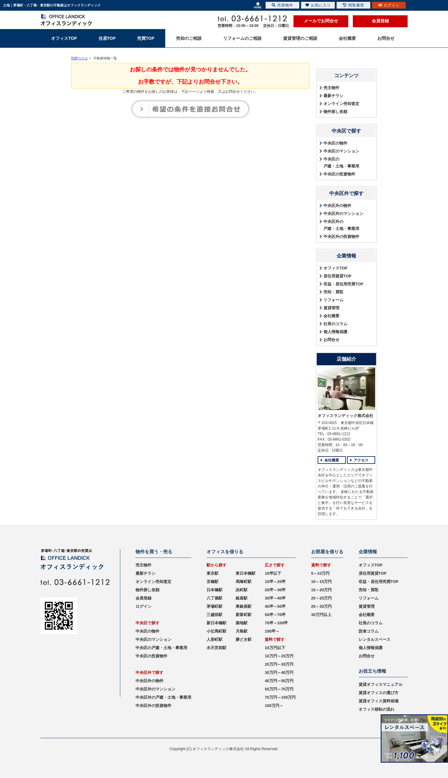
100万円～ (274, 705)
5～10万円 (320, 573)
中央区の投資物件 (339, 174)
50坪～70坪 (275, 614)
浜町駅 (242, 590)
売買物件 (282, 5)
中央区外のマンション (343, 213)
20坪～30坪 (275, 590)
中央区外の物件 (337, 205)
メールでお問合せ (321, 20)
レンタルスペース (374, 639)
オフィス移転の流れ (376, 709)
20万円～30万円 (279, 664)
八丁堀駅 (214, 598)
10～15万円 (321, 581)
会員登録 (380, 20)
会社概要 (331, 316)
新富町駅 (244, 614)
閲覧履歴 (353, 5)
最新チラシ (333, 95)
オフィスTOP (335, 268)
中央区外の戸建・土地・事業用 (341, 225)
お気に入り (318, 5)
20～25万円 (321, 598)
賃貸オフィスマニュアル (380, 684)
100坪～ (272, 631)
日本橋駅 (214, 590)
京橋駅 (212, 581)
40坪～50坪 (275, 606)
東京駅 (212, 573)
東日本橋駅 (246, 573)
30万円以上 (321, 614)
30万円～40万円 (279, 672)
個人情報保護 (335, 331)
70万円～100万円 (280, 697)
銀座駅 (242, 598)
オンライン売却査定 (341, 103)
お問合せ (331, 339)
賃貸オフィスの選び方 (378, 692)
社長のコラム (335, 323)
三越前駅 (214, 614)
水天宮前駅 (216, 647)
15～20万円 (321, 590)
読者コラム (369, 631)
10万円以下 (275, 647)
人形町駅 (214, 639)
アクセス (361, 460)
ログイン (143, 606)
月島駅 (242, 631)
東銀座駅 (244, 606)
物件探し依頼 (335, 111)
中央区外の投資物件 (341, 236)
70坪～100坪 (276, 623)
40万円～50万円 (279, 680)
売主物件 (331, 87)
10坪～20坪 (275, 581)
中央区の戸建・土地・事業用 (341, 162)
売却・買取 (333, 292)
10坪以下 (273, 573)
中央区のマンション (341, 151)
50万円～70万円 (279, 689)
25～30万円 (321, 606)
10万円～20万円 (279, 656)
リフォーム (333, 300)
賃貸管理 (331, 308)
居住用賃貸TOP (337, 276)
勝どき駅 (244, 639)
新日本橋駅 (216, 623)
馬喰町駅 (244, 581)
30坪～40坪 (275, 598)
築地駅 (242, 623)
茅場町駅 (214, 606)
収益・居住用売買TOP (343, 284)
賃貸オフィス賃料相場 (378, 701)
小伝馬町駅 (216, 631)
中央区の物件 (335, 143)
